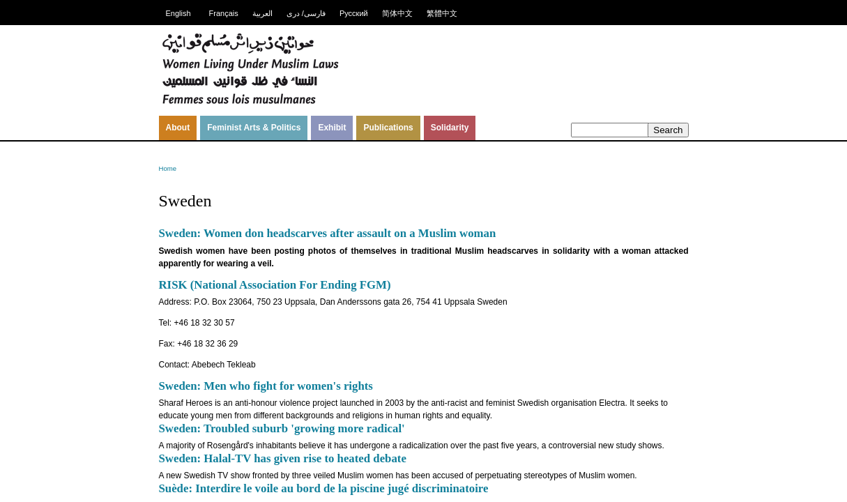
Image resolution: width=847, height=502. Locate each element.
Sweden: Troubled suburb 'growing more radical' (282, 428)
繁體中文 (442, 13)
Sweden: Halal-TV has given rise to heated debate (282, 458)
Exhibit (332, 127)
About (178, 127)
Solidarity (450, 127)
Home (168, 168)
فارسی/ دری (306, 13)
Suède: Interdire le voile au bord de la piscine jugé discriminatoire (324, 488)
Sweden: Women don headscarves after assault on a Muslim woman (327, 233)
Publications (388, 127)
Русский (353, 13)
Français (223, 13)
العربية (262, 13)
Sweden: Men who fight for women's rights (266, 386)
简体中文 (397, 13)
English (178, 13)
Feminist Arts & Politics (253, 127)
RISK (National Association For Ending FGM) (275, 284)
